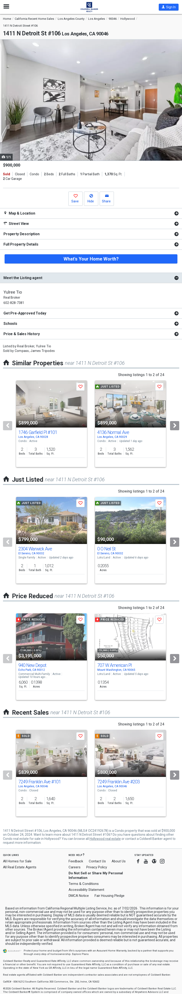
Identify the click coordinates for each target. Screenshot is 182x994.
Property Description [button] (21, 234)
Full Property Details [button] (20, 244)
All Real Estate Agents (19, 867)
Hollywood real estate (105, 839)
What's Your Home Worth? (91, 259)
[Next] (174, 425)
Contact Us (97, 861)
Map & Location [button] (19, 213)
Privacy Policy (96, 867)
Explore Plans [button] (80, 954)
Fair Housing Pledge (109, 896)
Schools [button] (10, 323)
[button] (169, 7)
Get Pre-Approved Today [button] (24, 313)
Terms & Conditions (84, 884)
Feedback (76, 861)
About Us (119, 861)
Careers (75, 867)
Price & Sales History (21, 334)
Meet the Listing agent (22, 278)
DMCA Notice (79, 896)
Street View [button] (16, 223)
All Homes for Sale (17, 861)
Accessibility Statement (86, 890)
